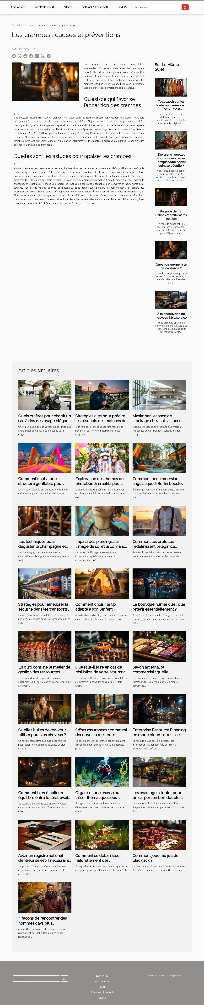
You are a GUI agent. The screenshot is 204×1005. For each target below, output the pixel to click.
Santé (68, 7)
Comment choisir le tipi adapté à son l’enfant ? (95, 607)
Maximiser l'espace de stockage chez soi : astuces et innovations (159, 421)
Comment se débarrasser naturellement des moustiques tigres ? (98, 860)
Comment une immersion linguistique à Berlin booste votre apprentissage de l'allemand (157, 486)
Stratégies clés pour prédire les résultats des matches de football (100, 421)
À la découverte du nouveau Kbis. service (171, 315)
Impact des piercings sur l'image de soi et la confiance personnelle (101, 546)
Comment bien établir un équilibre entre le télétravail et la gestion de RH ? (43, 797)
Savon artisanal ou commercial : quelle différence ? (150, 672)
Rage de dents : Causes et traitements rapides (171, 215)
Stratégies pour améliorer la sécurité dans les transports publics (43, 609)
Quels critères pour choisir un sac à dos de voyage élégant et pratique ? (44, 421)
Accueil (16, 25)
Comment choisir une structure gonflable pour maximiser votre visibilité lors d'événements (44, 486)
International (44, 7)
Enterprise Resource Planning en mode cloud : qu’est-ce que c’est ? (159, 735)
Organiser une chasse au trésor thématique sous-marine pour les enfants (97, 797)
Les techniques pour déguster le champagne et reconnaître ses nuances (42, 546)
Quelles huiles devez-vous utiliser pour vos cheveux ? (42, 732)
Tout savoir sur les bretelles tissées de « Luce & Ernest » (171, 105)
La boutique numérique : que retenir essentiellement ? (159, 607)
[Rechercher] (157, 7)
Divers (122, 7)
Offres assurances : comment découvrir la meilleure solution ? (101, 735)
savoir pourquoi (114, 121)
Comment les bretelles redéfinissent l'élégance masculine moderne (154, 546)
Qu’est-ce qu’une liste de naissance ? (171, 266)
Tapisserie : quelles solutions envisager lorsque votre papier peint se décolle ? (171, 160)
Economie (18, 7)
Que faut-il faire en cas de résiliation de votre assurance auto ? (101, 672)
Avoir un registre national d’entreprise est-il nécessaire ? (43, 860)
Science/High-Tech (95, 7)
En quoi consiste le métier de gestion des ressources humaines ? (44, 672)
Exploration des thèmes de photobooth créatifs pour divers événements (99, 483)
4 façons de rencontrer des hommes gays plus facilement (42, 923)
